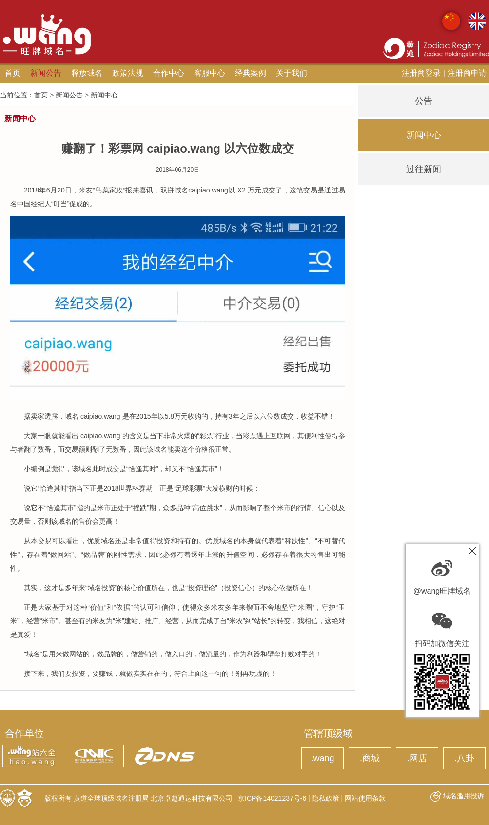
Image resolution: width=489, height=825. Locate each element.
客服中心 (209, 73)
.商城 (370, 758)
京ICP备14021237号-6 (272, 798)
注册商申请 (467, 73)
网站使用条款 (365, 798)
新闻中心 (423, 135)
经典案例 (250, 73)
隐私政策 (325, 798)
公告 (423, 101)
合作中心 (168, 73)
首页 (12, 73)
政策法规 (127, 73)
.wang (322, 758)
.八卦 (464, 758)
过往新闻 (423, 169)
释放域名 (86, 73)
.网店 (417, 758)
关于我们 (291, 73)
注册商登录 (421, 73)
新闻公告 (45, 73)
